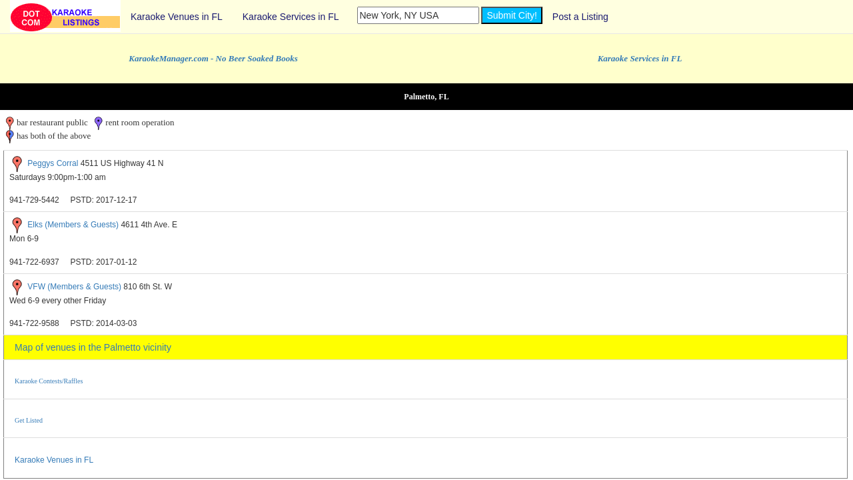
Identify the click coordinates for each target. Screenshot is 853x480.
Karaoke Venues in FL (177, 16)
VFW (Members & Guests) (74, 286)
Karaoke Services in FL (291, 16)
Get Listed (29, 420)
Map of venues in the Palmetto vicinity (93, 347)
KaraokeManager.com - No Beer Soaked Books (213, 58)
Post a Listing (580, 16)
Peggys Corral (52, 163)
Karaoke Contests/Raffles (49, 381)
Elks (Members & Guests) (73, 225)
